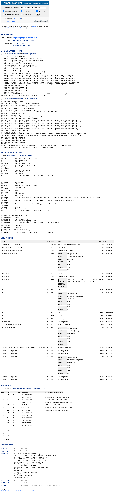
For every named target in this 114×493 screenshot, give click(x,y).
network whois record (11, 15)
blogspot (16, 38)
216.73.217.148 (17, 18)
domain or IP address (12, 8)
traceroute (41, 11)
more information (20, 28)
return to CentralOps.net (18, 491)
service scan (26, 15)
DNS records (26, 11)
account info (14, 21)
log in (8, 21)
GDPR (34, 26)
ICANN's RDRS (9, 28)
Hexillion (32, 491)
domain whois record (11, 11)
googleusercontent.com (28, 38)
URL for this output (5, 491)
